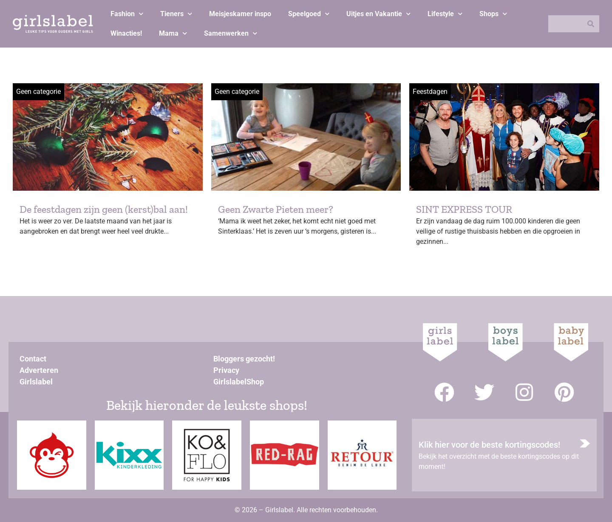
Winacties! (126, 33)
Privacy (226, 370)
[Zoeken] (590, 23)
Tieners (176, 13)
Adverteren (39, 370)
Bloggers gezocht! (244, 358)
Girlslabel (36, 381)
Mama (173, 33)
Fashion (126, 13)
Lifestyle (445, 13)
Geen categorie (38, 91)
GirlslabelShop (238, 381)
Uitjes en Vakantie (378, 13)
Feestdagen (430, 91)
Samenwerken (230, 33)
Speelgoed (308, 13)
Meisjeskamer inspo (240, 14)
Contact (33, 358)
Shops (493, 13)
